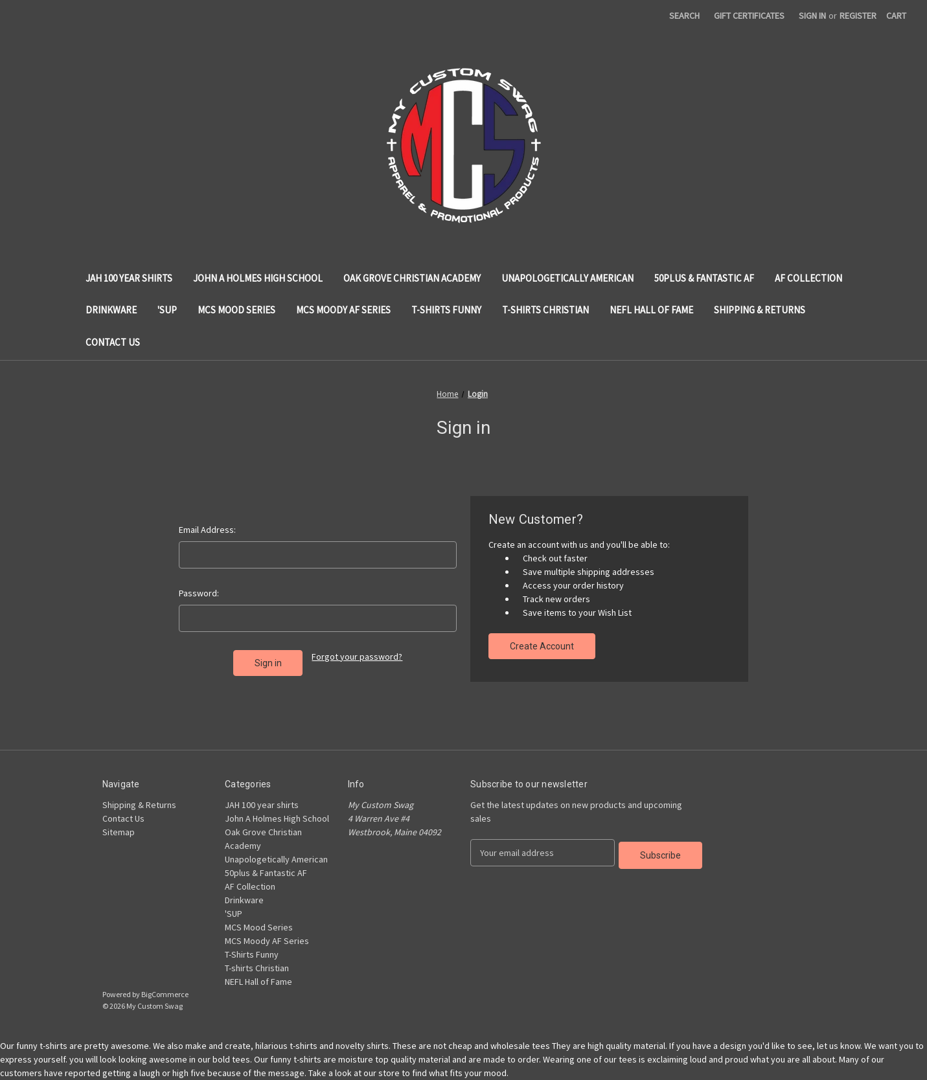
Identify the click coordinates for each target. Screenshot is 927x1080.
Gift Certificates (749, 15)
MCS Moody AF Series (343, 310)
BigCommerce (165, 994)
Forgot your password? (357, 656)
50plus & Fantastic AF (704, 278)
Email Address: (207, 529)
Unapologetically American (567, 278)
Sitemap (118, 832)
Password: (199, 593)
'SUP (167, 310)
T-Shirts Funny (446, 310)
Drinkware (111, 310)
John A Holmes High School (258, 278)
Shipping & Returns (759, 310)
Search (684, 15)
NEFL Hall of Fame (651, 310)
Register (858, 15)
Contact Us (113, 342)
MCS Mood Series (236, 310)
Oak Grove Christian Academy (412, 278)
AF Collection (808, 278)
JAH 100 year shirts (129, 278)
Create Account (542, 646)
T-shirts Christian (545, 310)
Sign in (812, 15)
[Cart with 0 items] (896, 16)
